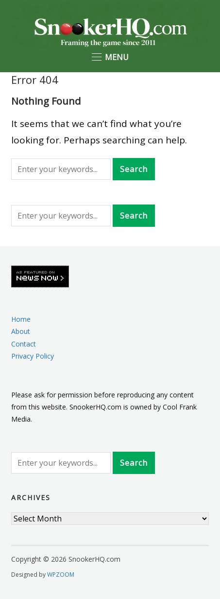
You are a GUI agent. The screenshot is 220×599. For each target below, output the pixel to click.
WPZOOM (60, 574)
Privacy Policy (32, 356)
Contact (23, 343)
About (20, 331)
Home (21, 319)
